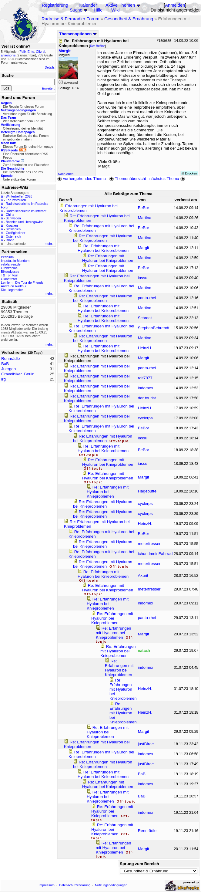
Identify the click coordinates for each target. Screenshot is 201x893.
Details (50, 67)
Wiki (115, 10)
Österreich (13, 236)
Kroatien (12, 225)
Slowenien (13, 229)
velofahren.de (11, 264)
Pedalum (7, 257)
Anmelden (175, 5)
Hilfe (98, 10)
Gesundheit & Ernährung (128, 18)
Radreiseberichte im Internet (26, 211)
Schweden (13, 218)
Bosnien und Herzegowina (24, 222)
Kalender (88, 5)
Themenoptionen (78, 34)
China (10, 214)
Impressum (47, 885)
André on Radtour (13, 286)
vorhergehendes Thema (81, 178)
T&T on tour (9, 275)
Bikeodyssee (10, 271)
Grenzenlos (9, 268)
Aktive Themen (120, 5)
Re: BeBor (97, 46)
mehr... (50, 243)
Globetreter (9, 279)
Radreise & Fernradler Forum (70, 18)
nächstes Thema (167, 178)
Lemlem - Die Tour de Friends (22, 282)
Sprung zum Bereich (139, 863)
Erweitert (48, 88)
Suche (76, 10)
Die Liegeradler (12, 290)
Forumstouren (16, 200)
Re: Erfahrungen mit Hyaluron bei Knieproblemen (102, 238)
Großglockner (15, 233)
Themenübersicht (127, 178)
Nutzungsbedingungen (111, 885)
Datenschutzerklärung (75, 885)
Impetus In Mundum (15, 260)
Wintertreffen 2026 (19, 196)
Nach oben (66, 174)
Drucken (189, 173)
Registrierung (55, 5)
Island (10, 240)
